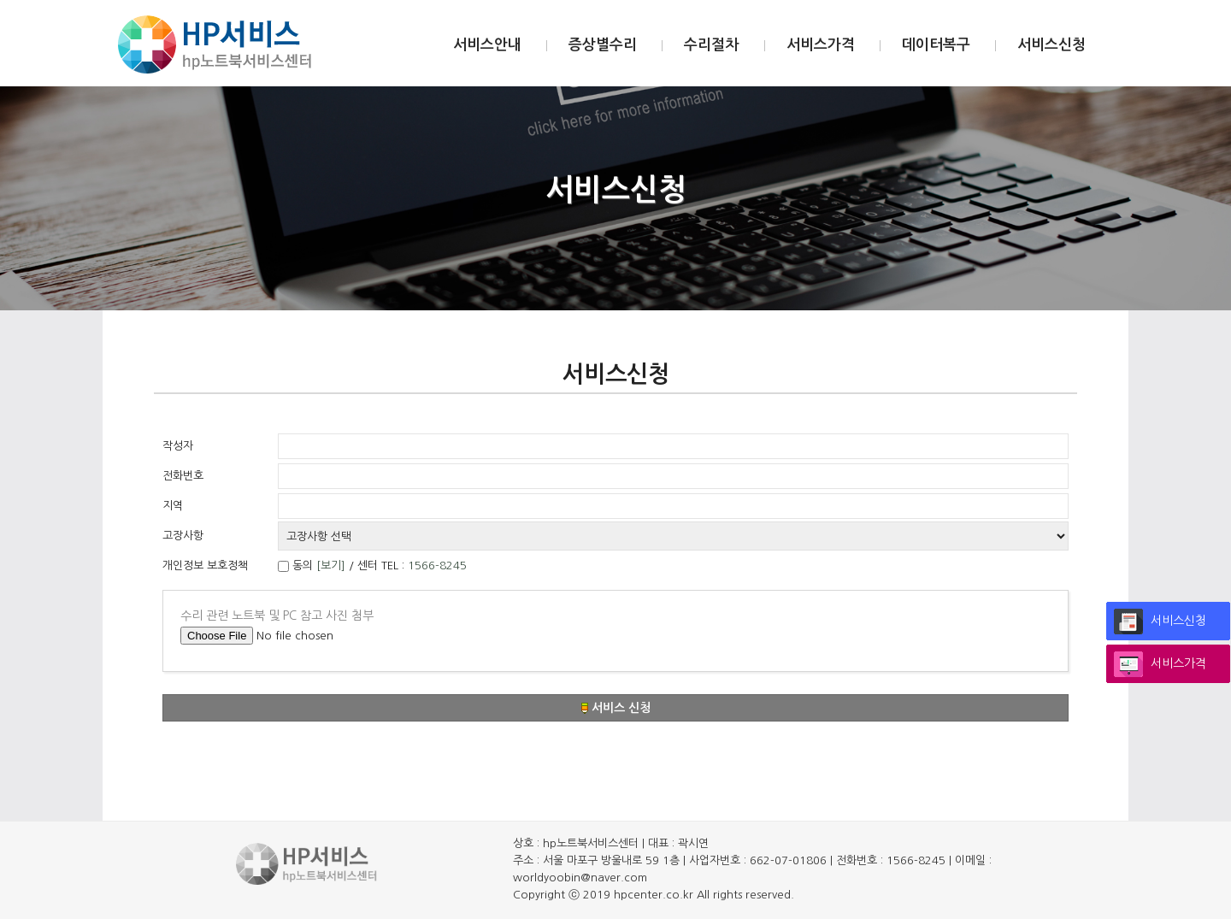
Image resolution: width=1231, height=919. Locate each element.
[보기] (330, 565)
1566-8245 (437, 565)
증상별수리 (602, 45)
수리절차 (711, 45)
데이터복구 (936, 45)
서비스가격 (820, 45)
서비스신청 (1051, 45)
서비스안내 (487, 45)
